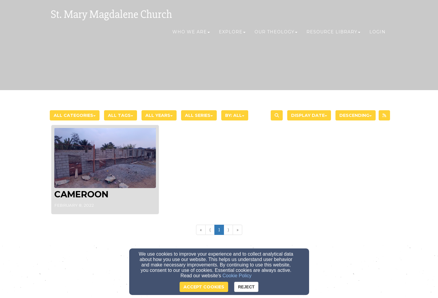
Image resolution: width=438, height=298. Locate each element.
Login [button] (377, 35)
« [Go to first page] (201, 230)
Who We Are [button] (191, 35)
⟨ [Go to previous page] (210, 230)
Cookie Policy (237, 275)
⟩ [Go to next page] (228, 230)
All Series (199, 115)
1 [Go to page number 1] (219, 230)
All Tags (120, 115)
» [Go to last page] (237, 230)
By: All (234, 115)
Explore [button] (232, 35)
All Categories (75, 115)
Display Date (309, 115)
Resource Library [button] (333, 35)
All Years (159, 115)
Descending (355, 115)
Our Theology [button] (276, 35)
